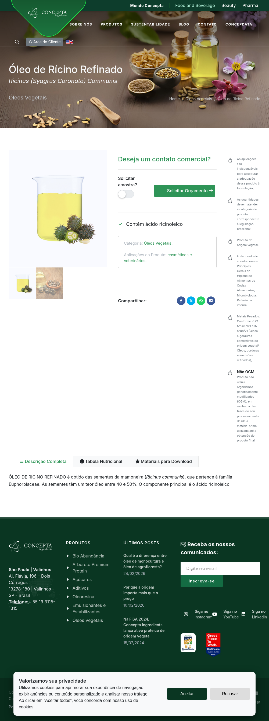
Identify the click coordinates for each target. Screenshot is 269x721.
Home (174, 98)
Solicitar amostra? (127, 181)
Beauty (228, 5)
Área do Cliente (44, 42)
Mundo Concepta (147, 5)
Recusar (230, 693)
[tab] (43, 461)
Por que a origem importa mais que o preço (140, 593)
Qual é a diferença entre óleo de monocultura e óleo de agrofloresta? (145, 561)
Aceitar (187, 693)
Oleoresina (83, 596)
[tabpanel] (134, 480)
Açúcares (82, 579)
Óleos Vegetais (198, 98)
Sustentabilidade (150, 24)
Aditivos (81, 588)
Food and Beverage (195, 5)
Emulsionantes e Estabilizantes (89, 608)
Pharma (250, 5)
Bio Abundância (88, 556)
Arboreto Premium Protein (91, 568)
